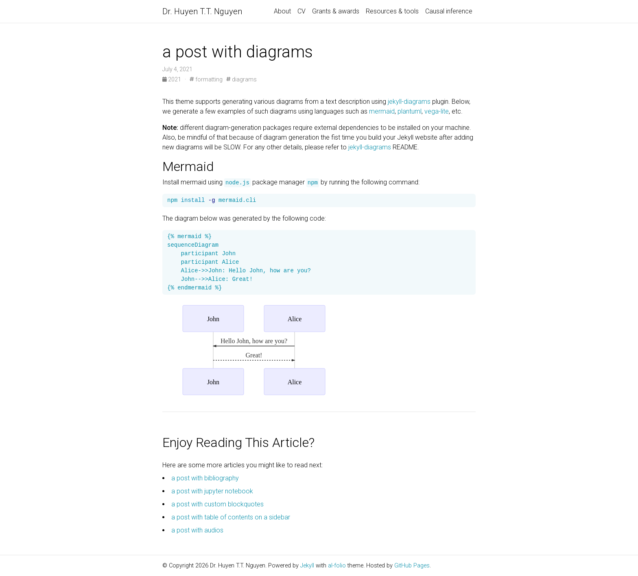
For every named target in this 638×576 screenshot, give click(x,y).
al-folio (337, 565)
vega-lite (436, 111)
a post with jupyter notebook (212, 491)
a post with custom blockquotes (217, 504)
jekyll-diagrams (409, 101)
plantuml (410, 111)
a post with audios (197, 530)
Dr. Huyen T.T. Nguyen (202, 11)
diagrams (241, 79)
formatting (206, 79)
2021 (172, 79)
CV (301, 11)
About (282, 11)
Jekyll (307, 565)
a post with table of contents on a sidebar (230, 517)
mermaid (382, 111)
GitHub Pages (412, 565)
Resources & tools (392, 11)
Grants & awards (335, 11)
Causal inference (448, 11)
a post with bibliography (205, 478)
